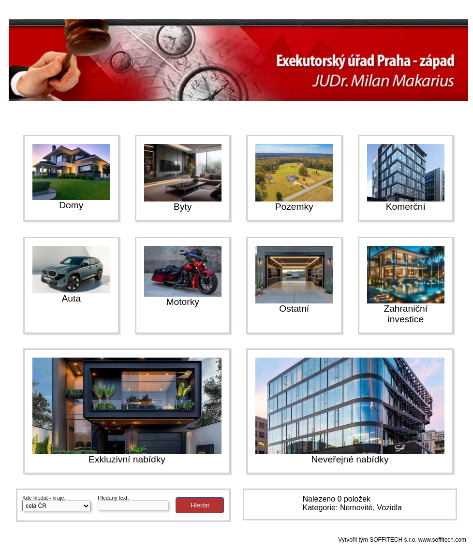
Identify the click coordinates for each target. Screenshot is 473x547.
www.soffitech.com (442, 539)
